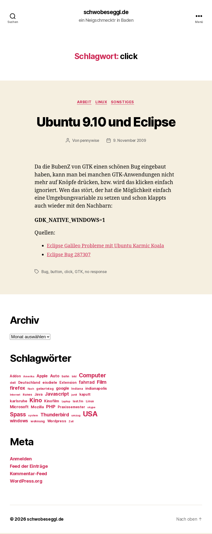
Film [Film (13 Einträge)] (101, 383)
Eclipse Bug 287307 (70, 255)
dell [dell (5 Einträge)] (13, 383)
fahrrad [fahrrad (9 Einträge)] (86, 383)
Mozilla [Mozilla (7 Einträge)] (37, 408)
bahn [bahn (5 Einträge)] (65, 377)
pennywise (89, 141)
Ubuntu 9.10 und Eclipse (106, 121)
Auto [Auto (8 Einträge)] (54, 377)
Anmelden (21, 459)
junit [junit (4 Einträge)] (74, 395)
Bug (45, 272)
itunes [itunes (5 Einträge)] (27, 395)
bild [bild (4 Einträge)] (74, 377)
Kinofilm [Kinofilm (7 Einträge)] (51, 402)
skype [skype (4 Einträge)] (91, 408)
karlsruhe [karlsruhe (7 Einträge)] (18, 402)
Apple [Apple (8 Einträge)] (42, 377)
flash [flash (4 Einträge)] (31, 389)
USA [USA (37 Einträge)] (90, 414)
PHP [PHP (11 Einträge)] (50, 407)
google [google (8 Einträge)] (62, 389)
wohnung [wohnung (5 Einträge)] (38, 422)
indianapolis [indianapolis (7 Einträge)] (96, 389)
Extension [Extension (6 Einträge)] (68, 383)
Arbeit (83, 103)
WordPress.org (26, 482)
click (69, 272)
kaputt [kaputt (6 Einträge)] (84, 395)
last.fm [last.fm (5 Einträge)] (78, 402)
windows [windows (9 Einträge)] (19, 421)
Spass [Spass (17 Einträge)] (18, 415)
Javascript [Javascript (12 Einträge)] (57, 395)
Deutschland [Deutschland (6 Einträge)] (29, 383)
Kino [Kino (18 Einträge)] (36, 401)
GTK (79, 272)
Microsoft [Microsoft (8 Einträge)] (19, 408)
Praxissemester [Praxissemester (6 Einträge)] (71, 408)
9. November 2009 (130, 141)
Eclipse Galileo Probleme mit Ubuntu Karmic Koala (109, 246)
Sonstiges (124, 103)
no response (96, 272)
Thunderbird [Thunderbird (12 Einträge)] (54, 416)
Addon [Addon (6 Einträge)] (15, 377)
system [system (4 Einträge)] (33, 416)
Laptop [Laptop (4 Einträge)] (66, 402)
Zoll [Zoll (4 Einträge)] (71, 422)
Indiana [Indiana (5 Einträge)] (77, 389)
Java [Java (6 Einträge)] (39, 395)
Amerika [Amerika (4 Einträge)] (28, 377)
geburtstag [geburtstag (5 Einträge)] (44, 389)
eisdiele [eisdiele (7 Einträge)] (49, 383)
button (57, 272)
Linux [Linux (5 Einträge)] (90, 402)
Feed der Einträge (29, 467)
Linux (102, 103)
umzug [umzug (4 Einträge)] (75, 416)
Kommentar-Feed (28, 474)
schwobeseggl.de (106, 12)
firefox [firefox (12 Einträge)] (17, 389)
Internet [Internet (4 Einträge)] (15, 395)
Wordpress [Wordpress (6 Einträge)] (56, 422)
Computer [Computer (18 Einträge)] (92, 376)
